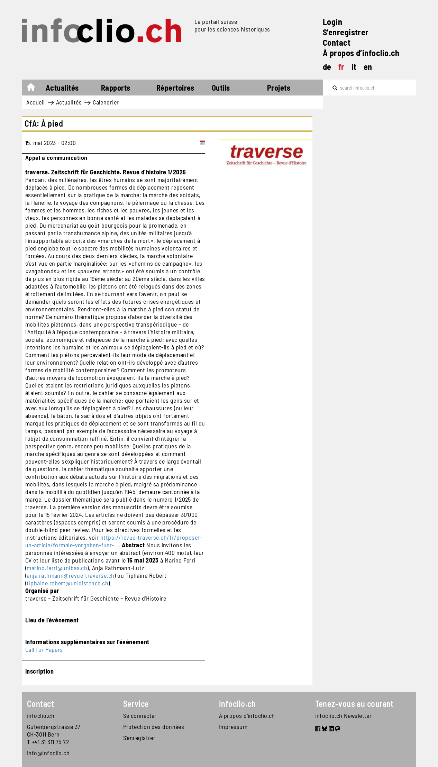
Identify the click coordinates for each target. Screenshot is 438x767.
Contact (336, 42)
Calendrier (106, 102)
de (327, 67)
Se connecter (140, 715)
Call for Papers (44, 649)
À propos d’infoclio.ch (361, 53)
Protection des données (153, 726)
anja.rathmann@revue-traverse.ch (70, 575)
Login (332, 22)
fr (341, 67)
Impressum (233, 726)
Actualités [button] (62, 87)
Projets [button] (278, 87)
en (368, 67)
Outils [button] (221, 87)
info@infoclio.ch (48, 753)
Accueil (34, 88)
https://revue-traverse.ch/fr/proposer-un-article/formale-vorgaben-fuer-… (113, 541)
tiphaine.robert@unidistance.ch (67, 583)
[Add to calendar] (202, 142)
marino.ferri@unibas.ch (57, 568)
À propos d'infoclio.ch (247, 715)
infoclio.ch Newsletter (343, 715)
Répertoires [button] (175, 87)
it (354, 67)
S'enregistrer (346, 32)
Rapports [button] (115, 87)
